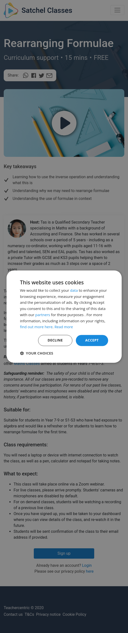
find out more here (36, 327)
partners (42, 314)
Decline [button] (55, 340)
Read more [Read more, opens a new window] (64, 327)
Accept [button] (92, 340)
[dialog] (64, 316)
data (74, 290)
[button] (36, 353)
